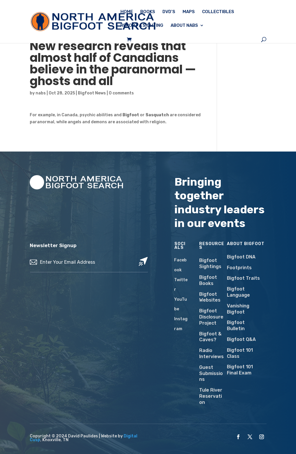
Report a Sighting (141, 25)
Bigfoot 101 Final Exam (240, 370)
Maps (189, 12)
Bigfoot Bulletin (236, 325)
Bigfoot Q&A (241, 339)
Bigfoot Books (208, 280)
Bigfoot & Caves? (210, 337)
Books (147, 12)
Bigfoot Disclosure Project (211, 317)
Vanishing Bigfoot (238, 309)
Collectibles (218, 12)
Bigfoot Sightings (210, 263)
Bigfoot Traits (243, 278)
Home (126, 12)
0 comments (121, 93)
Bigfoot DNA (241, 257)
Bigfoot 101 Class (240, 353)
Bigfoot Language (238, 292)
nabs (41, 93)
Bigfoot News (92, 93)
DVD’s (168, 12)
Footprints (239, 267)
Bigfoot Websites (209, 297)
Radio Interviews (211, 353)
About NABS (184, 25)
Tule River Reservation (210, 396)
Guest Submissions (211, 373)
